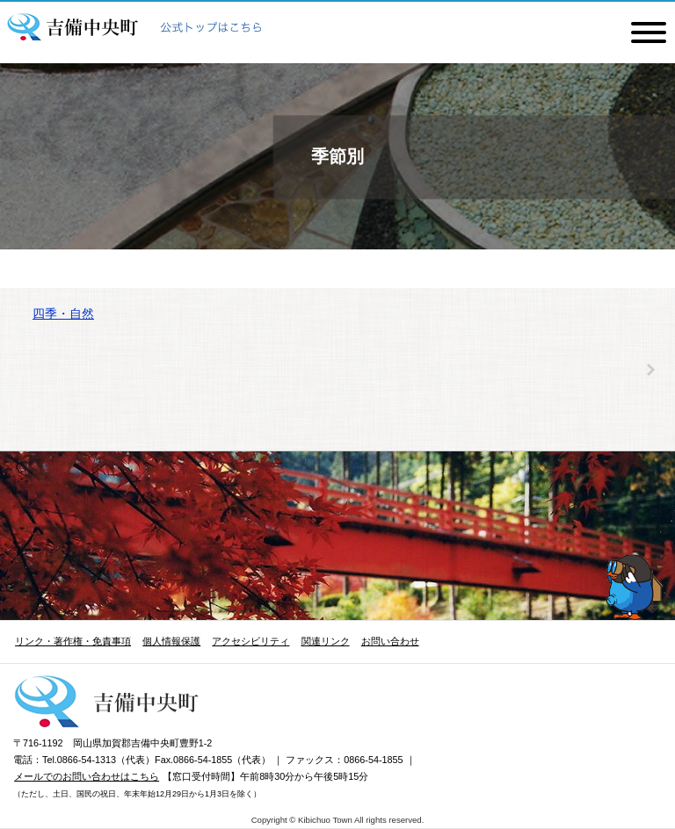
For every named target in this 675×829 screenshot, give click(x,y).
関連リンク (325, 641)
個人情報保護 (171, 641)
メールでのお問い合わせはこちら (86, 776)
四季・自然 (63, 313)
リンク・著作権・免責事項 (73, 641)
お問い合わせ (390, 641)
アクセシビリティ (250, 641)
